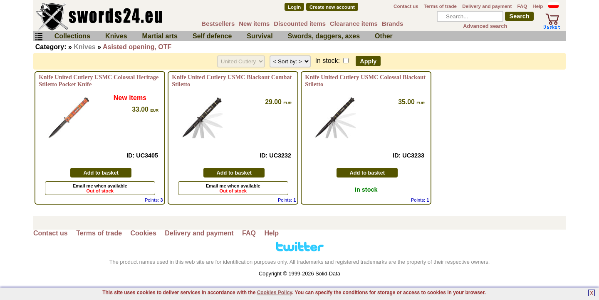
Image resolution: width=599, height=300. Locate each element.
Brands (392, 23)
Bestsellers (218, 23)
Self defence (212, 36)
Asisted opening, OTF (137, 46)
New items (254, 23)
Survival (259, 36)
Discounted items (300, 23)
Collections (72, 36)
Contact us (406, 6)
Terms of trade (440, 6)
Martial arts (160, 36)
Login (294, 7)
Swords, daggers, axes (324, 36)
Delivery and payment (487, 6)
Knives (116, 36)
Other (384, 36)
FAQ (522, 6)
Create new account (332, 7)
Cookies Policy (274, 292)
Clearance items (354, 23)
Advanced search (485, 26)
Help (537, 6)
